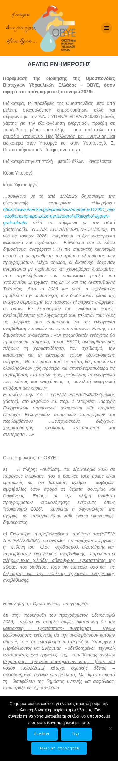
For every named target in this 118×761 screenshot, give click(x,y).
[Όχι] (110, 728)
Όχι (76, 734)
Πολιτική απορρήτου (59, 748)
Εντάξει (42, 734)
